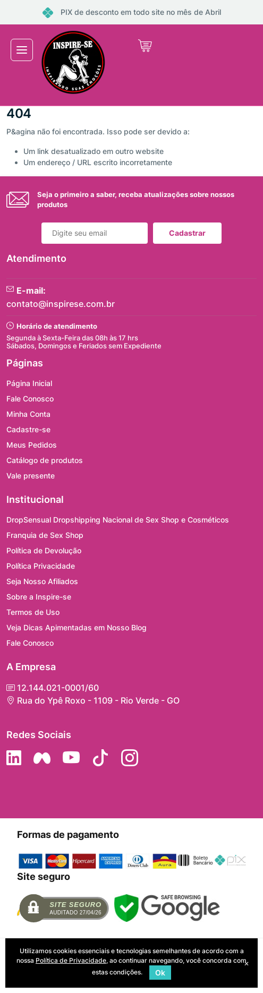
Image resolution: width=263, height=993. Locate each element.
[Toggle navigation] (22, 50)
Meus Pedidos (31, 444)
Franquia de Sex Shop (44, 535)
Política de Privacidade (71, 960)
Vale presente (30, 475)
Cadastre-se (28, 429)
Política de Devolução (43, 550)
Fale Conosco (30, 398)
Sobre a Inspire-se (38, 596)
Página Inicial (29, 383)
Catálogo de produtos (44, 460)
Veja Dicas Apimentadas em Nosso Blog (76, 627)
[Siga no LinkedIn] (13, 757)
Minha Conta (28, 413)
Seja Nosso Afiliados (42, 581)
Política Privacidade (40, 565)
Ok (160, 972)
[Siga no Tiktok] (100, 757)
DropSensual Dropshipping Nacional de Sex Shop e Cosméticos (117, 519)
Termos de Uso (33, 612)
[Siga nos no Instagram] (129, 757)
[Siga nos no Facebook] (41, 757)
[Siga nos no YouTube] (71, 757)
